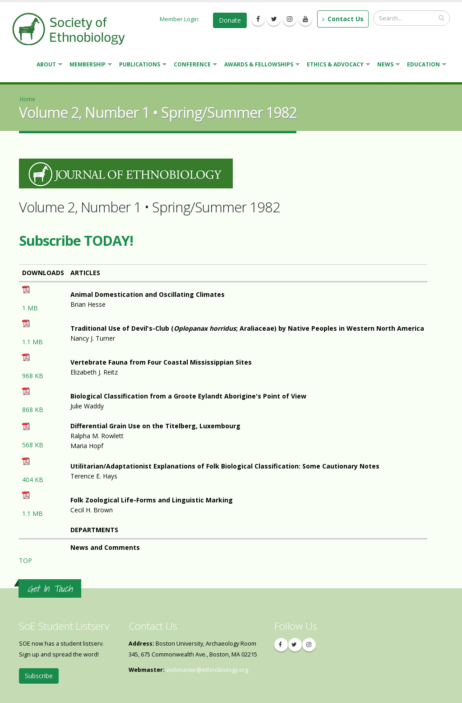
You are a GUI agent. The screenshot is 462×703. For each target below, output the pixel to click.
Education (424, 65)
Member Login (179, 19)
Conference (193, 65)
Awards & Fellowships (260, 65)
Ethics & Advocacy (336, 65)
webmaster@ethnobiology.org (207, 670)
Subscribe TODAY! (76, 240)
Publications (141, 65)
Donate (230, 20)
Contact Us (343, 18)
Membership (89, 65)
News (387, 65)
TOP (25, 560)
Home (27, 99)
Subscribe (39, 675)
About (47, 65)
